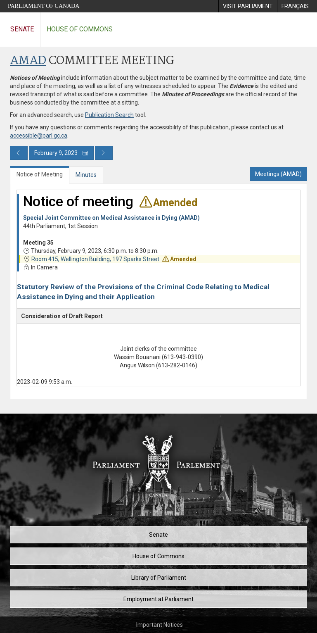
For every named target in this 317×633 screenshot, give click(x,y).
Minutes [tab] (86, 174)
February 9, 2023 (61, 153)
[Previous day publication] (19, 153)
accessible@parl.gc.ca (38, 135)
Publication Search (109, 115)
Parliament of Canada (43, 6)
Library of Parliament (158, 577)
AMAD (28, 61)
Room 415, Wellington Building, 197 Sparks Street (95, 259)
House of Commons (80, 29)
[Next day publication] (104, 153)
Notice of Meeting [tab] (40, 174)
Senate (22, 29)
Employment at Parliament (158, 599)
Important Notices (159, 624)
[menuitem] (247, 6)
